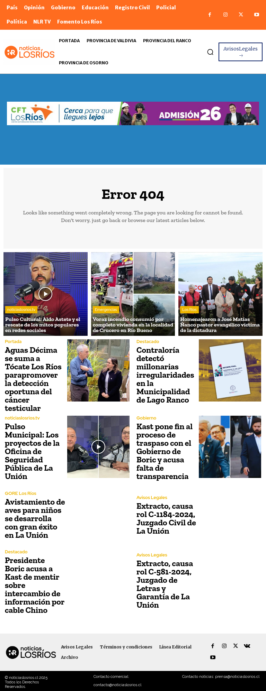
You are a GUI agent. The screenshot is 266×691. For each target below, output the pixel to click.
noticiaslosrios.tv (21, 309)
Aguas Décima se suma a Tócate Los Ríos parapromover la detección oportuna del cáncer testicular (33, 379)
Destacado (147, 341)
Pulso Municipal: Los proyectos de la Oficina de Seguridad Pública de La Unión (32, 451)
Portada (13, 341)
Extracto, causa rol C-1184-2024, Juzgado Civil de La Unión (166, 518)
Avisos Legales (151, 497)
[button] (210, 52)
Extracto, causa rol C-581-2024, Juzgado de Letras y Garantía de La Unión (164, 584)
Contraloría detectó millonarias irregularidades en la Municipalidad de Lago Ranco (165, 375)
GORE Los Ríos (20, 493)
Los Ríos (189, 309)
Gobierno (146, 418)
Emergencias (106, 309)
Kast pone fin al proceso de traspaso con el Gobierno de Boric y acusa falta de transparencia (164, 451)
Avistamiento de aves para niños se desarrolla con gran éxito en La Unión (35, 518)
